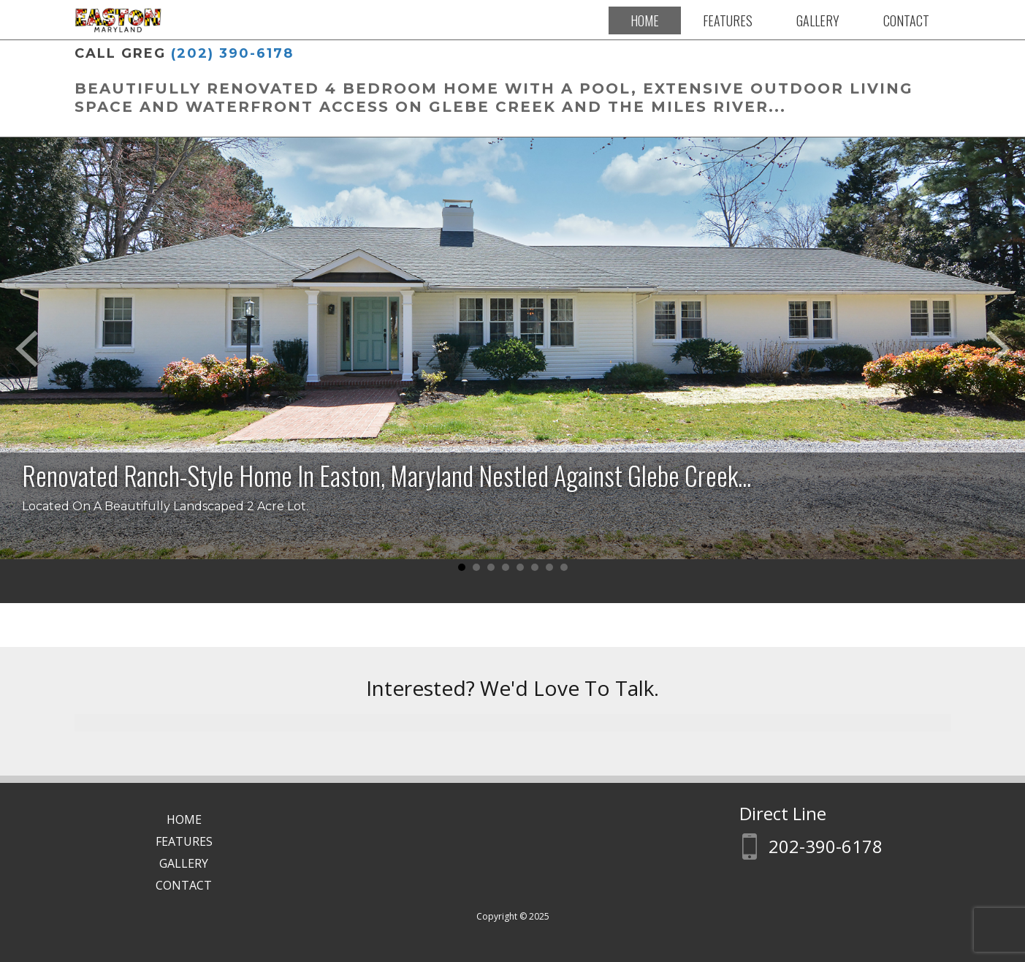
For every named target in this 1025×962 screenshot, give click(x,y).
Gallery (817, 20)
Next (998, 348)
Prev (26, 348)
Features (727, 20)
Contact (906, 20)
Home (644, 20)
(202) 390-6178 (232, 53)
